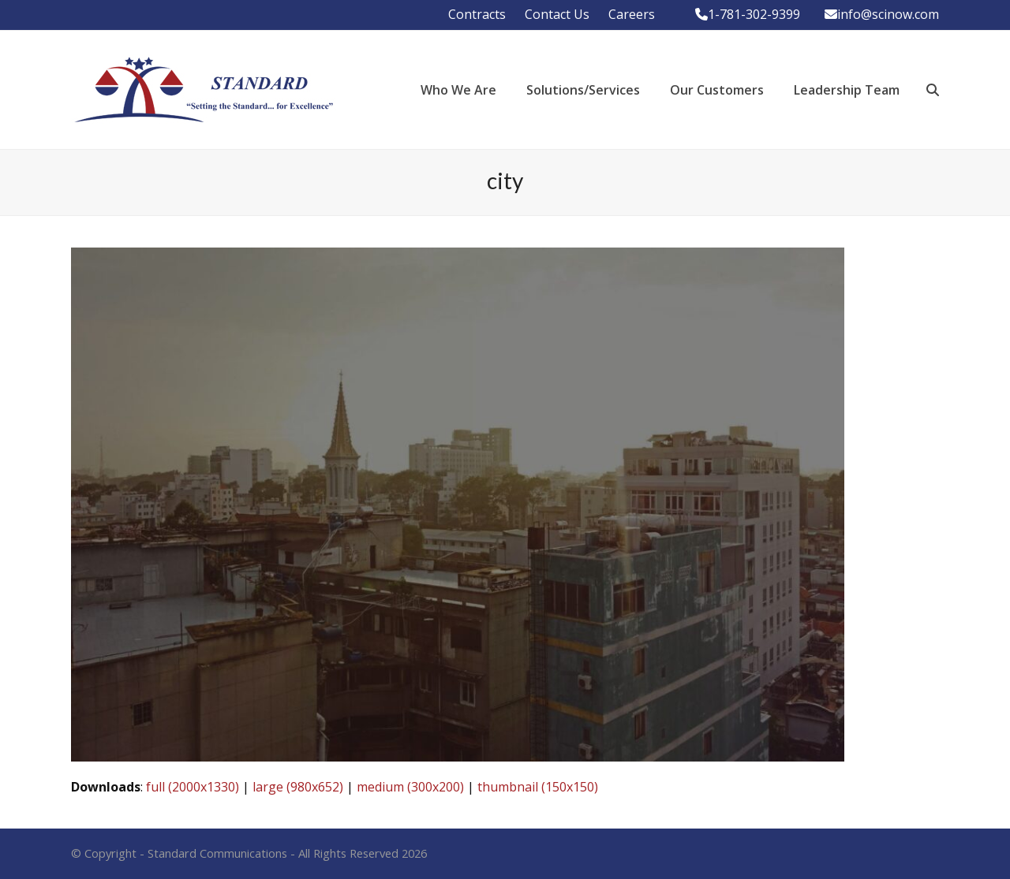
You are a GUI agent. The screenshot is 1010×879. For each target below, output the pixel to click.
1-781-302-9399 (754, 14)
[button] (933, 90)
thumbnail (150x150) (537, 786)
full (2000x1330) (192, 786)
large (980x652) (297, 786)
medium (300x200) (410, 786)
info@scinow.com (888, 14)
